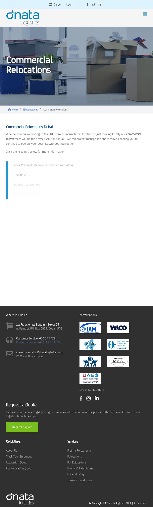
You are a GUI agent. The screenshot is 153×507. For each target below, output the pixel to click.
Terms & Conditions (79, 480)
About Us (11, 450)
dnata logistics (117, 503)
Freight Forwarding (79, 450)
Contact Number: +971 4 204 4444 (38, 342)
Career (55, 4)
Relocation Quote (16, 462)
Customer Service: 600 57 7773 (35, 338)
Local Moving (75, 474)
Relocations (30, 109)
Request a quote (22, 427)
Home (13, 109)
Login (69, 4)
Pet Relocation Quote (19, 468)
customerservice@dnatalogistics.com (39, 352)
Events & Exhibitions (80, 468)
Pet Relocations (76, 462)
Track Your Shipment (19, 456)
